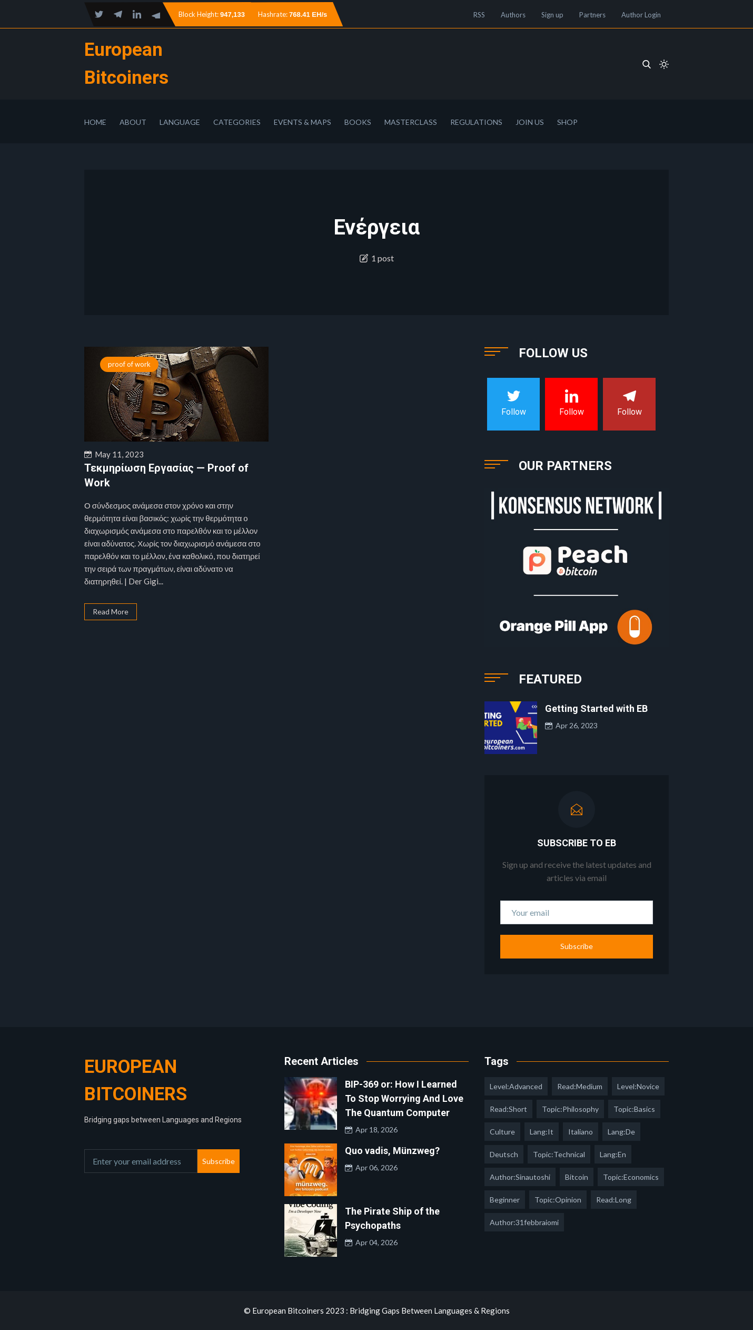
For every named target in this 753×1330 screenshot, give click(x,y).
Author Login (641, 15)
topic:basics (634, 1108)
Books (357, 122)
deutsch (504, 1154)
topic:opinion (557, 1199)
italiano (580, 1131)
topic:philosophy (570, 1108)
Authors (513, 15)
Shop (567, 122)
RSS (479, 15)
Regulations (476, 122)
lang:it (541, 1131)
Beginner (505, 1199)
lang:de (621, 1131)
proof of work (129, 364)
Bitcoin (576, 1176)
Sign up (552, 15)
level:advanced (516, 1086)
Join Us (530, 122)
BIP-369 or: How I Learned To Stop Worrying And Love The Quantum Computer (404, 1098)
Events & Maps (302, 122)
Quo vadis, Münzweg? (392, 1150)
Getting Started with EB (596, 708)
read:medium (579, 1086)
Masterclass (410, 122)
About (133, 122)
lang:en (613, 1154)
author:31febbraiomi (524, 1222)
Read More (110, 611)
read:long (613, 1199)
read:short (508, 1108)
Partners (592, 15)
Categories (237, 122)
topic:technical (559, 1154)
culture (502, 1131)
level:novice (638, 1086)
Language (180, 122)
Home (95, 122)
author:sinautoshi (520, 1176)
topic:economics (631, 1176)
